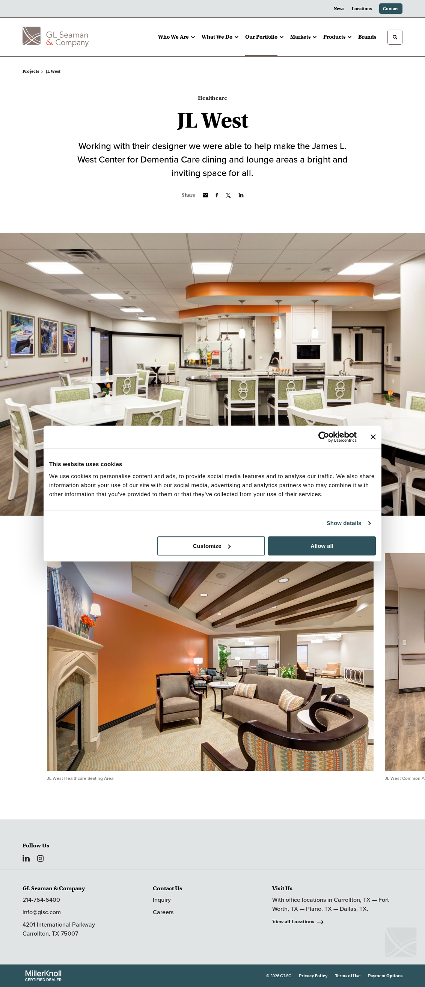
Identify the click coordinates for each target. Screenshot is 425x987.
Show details (344, 523)
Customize (212, 546)
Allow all (321, 546)
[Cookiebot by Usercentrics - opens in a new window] (324, 436)
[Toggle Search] (394, 37)
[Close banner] (373, 436)
